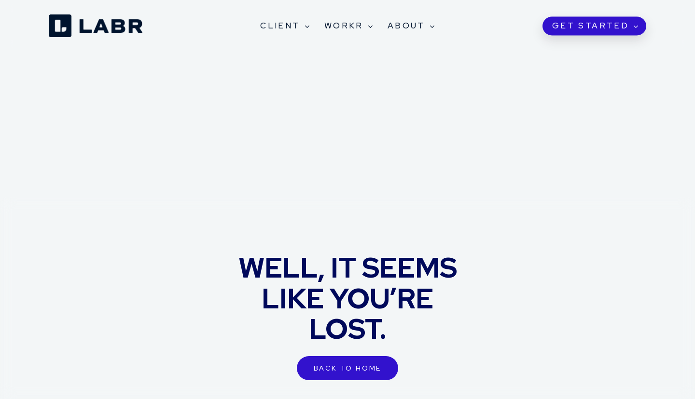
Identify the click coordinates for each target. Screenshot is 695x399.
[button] (348, 368)
